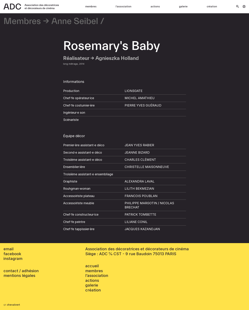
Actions (155, 6)
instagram (13, 258)
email (9, 249)
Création (212, 6)
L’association (123, 6)
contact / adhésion (21, 270)
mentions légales (19, 275)
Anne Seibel (74, 21)
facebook (12, 254)
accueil (92, 266)
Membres (91, 6)
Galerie (183, 6)
